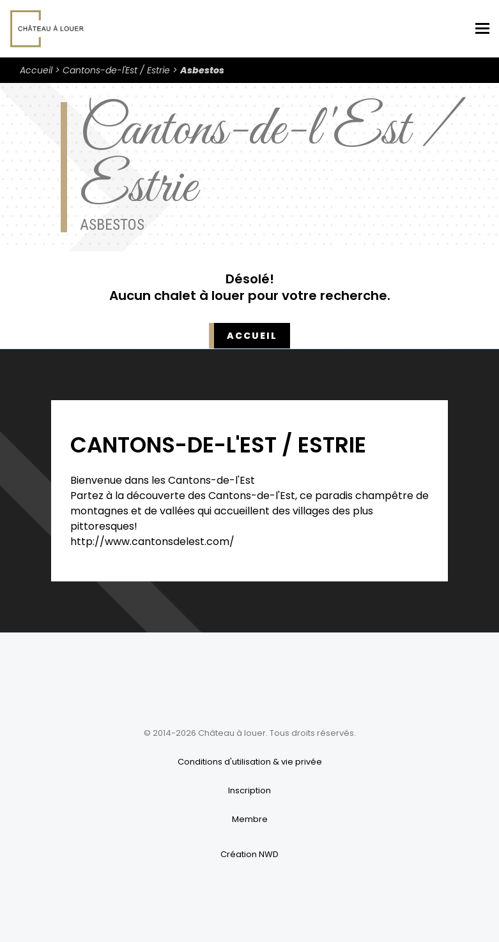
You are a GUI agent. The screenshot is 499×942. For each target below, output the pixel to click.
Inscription (249, 790)
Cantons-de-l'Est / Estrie (116, 70)
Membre (250, 819)
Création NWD (249, 854)
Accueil (36, 70)
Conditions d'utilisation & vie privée (250, 762)
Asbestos (202, 70)
